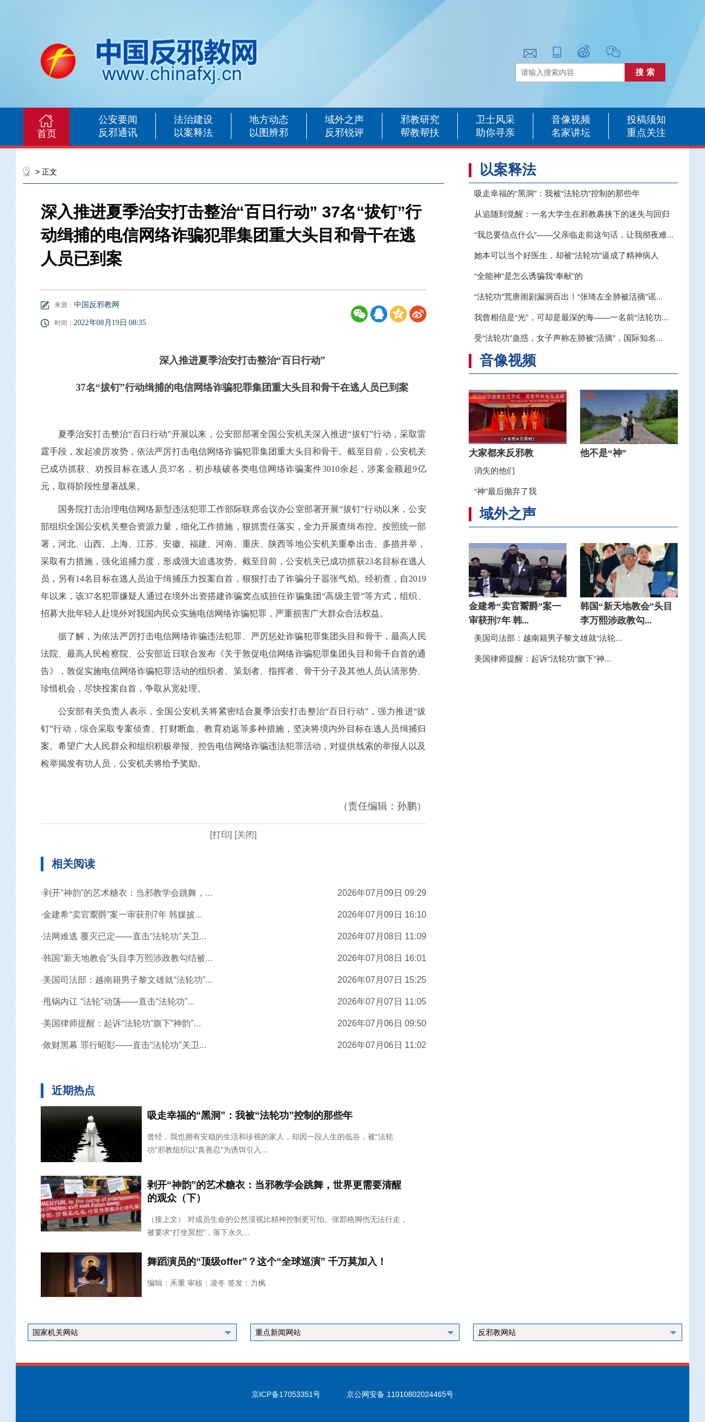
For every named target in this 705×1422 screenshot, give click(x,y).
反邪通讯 (117, 132)
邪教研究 (419, 119)
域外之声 (344, 119)
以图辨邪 (268, 132)
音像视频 (570, 119)
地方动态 (268, 119)
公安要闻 (117, 119)
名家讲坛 (570, 132)
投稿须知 (646, 119)
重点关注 (646, 132)
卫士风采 (495, 119)
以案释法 (193, 132)
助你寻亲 (495, 132)
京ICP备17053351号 (286, 1394)
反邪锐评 (344, 132)
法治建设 (193, 119)
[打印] (221, 834)
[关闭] (244, 834)
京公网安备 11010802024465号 (400, 1394)
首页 (46, 133)
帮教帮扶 (419, 132)
